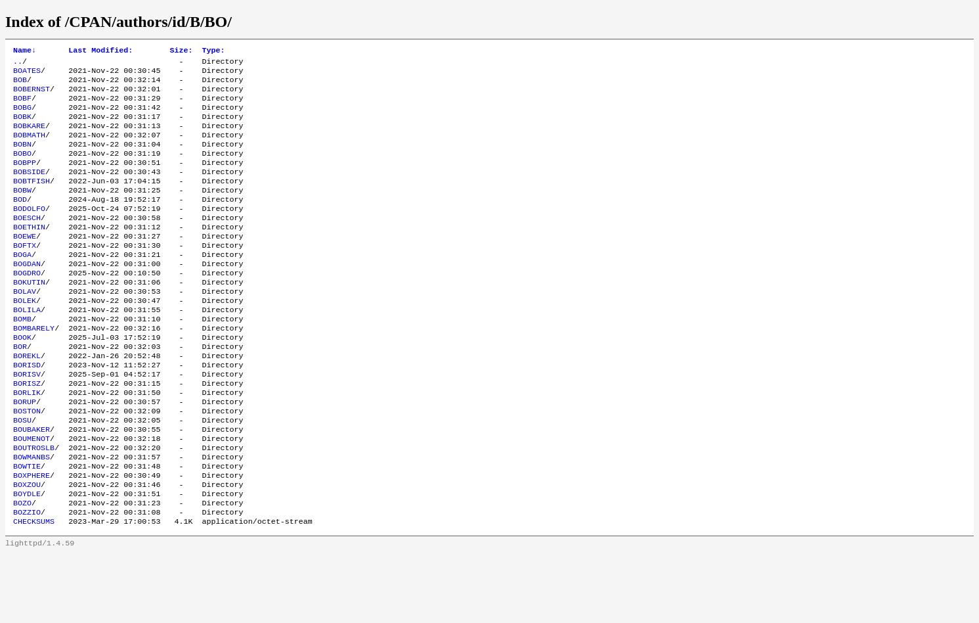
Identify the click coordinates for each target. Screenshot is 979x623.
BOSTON (27, 463)
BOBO (22, 169)
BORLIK (27, 442)
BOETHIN (29, 253)
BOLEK (24, 337)
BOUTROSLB (33, 505)
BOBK (22, 127)
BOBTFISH (31, 200)
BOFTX (24, 274)
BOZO (22, 568)
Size (180, 51)
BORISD (27, 410)
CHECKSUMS (33, 589)
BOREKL (27, 400)
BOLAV (24, 326)
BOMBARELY (33, 368)
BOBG (22, 116)
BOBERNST (31, 95)
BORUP (24, 453)
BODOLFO (29, 232)
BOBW (22, 211)
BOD (20, 221)
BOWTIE (27, 526)
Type (213, 51)
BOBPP (24, 179)
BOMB (22, 358)
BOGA (22, 284)
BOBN (22, 158)
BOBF (22, 106)
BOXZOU (27, 547)
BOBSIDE (29, 190)
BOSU (22, 474)
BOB (20, 85)
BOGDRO (27, 305)
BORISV (27, 421)
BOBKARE (29, 137)
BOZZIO (27, 579)
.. (17, 63)
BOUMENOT (31, 495)
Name (24, 51)
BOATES (27, 74)
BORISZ (27, 432)
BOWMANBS (31, 516)
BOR (20, 389)
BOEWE (24, 263)
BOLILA (27, 347)
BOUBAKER (31, 484)
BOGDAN (27, 295)
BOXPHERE (31, 537)
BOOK (22, 379)
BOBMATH (29, 148)
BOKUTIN (29, 316)
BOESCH (27, 242)
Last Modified (100, 51)
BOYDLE (27, 558)
